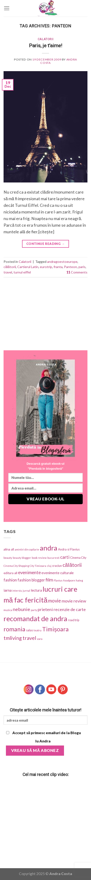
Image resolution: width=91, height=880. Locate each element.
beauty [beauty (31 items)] (8, 557)
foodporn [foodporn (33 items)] (69, 580)
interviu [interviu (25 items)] (17, 590)
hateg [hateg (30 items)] (79, 580)
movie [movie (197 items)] (54, 600)
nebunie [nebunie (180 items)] (21, 609)
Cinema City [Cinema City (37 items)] (78, 557)
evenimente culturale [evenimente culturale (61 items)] (57, 573)
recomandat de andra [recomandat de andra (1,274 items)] (35, 618)
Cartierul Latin (27, 267)
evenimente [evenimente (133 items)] (29, 572)
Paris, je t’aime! (45, 45)
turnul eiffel (22, 272)
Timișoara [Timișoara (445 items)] (55, 629)
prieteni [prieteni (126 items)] (45, 609)
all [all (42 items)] (12, 549)
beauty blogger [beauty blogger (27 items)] (22, 557)
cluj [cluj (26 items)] (49, 565)
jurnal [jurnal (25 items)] (26, 590)
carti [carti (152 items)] (64, 557)
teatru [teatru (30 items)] (37, 630)
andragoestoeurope (62, 262)
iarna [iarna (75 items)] (8, 590)
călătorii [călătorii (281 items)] (72, 565)
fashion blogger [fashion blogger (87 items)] (31, 580)
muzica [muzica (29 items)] (8, 609)
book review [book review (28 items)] (39, 557)
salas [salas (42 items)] (29, 630)
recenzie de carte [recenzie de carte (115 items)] (70, 609)
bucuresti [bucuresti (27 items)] (53, 557)
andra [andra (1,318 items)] (48, 548)
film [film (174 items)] (49, 579)
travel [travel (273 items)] (29, 638)
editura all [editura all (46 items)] (10, 573)
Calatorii (46, 39)
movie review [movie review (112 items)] (74, 600)
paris (82, 267)
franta (58, 267)
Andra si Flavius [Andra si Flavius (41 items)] (69, 549)
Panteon (70, 267)
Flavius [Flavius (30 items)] (58, 580)
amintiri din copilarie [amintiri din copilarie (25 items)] (27, 549)
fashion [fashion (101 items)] (10, 579)
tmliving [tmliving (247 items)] (13, 638)
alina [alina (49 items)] (7, 549)
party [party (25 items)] (34, 609)
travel (8, 272)
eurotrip (46, 267)
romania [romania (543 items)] (14, 629)
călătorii (10, 267)
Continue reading (45, 243)
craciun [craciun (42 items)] (57, 566)
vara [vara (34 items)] (39, 639)
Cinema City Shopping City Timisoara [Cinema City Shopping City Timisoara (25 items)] (25, 565)
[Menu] (7, 8)
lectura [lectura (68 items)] (36, 590)
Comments (76, 272)
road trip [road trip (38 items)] (73, 620)
